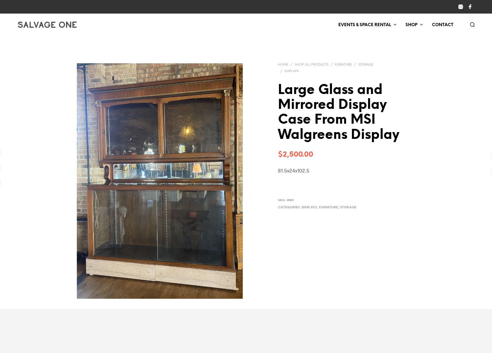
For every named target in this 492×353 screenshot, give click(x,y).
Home (283, 65)
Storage (365, 65)
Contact (442, 25)
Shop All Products (311, 65)
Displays (291, 71)
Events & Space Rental (364, 25)
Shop (411, 25)
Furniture (343, 65)
